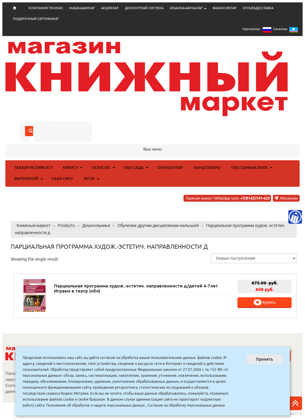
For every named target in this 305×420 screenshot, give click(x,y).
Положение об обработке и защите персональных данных (95, 405)
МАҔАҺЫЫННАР (82, 8)
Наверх (295, 406)
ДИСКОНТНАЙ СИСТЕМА (144, 8)
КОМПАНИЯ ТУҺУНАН (46, 8)
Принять (264, 359)
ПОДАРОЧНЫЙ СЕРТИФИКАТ (36, 19)
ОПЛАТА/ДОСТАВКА (258, 8)
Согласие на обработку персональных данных (186, 405)
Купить (265, 302)
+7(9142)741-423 (254, 198)
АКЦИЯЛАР (110, 8)
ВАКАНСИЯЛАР (224, 8)
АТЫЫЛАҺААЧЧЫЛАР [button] (188, 8)
